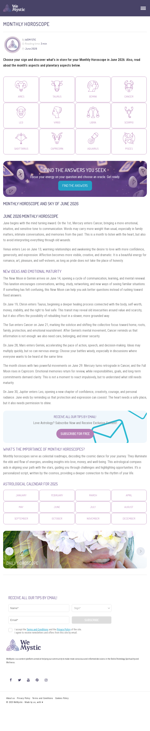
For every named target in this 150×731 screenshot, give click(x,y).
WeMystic (30, 39)
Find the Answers (75, 185)
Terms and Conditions (42, 698)
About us (10, 698)
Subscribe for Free (75, 434)
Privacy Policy (23, 698)
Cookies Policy (62, 698)
